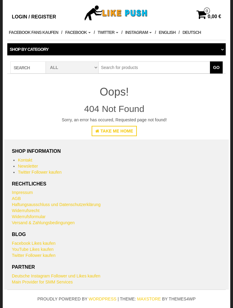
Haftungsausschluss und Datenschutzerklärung (56, 204)
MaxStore (149, 299)
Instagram (138, 32)
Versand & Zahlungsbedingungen (43, 222)
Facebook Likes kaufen (34, 243)
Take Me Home (114, 131)
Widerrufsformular (29, 216)
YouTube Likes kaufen (33, 249)
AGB (16, 198)
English (167, 32)
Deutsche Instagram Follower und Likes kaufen (56, 276)
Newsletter (28, 166)
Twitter (108, 32)
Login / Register (34, 16)
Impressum (22, 192)
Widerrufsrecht (25, 210)
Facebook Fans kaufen (33, 32)
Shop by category (29, 49)
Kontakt (25, 160)
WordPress (102, 299)
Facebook (78, 32)
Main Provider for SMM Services (42, 282)
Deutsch (191, 32)
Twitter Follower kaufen (40, 172)
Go (216, 67)
